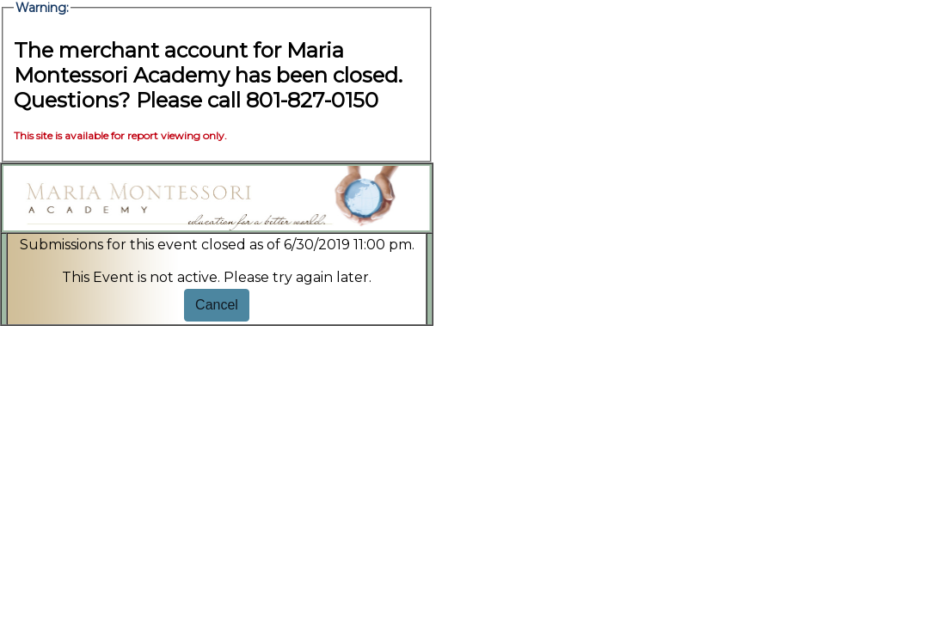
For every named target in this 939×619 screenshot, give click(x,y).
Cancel (216, 304)
